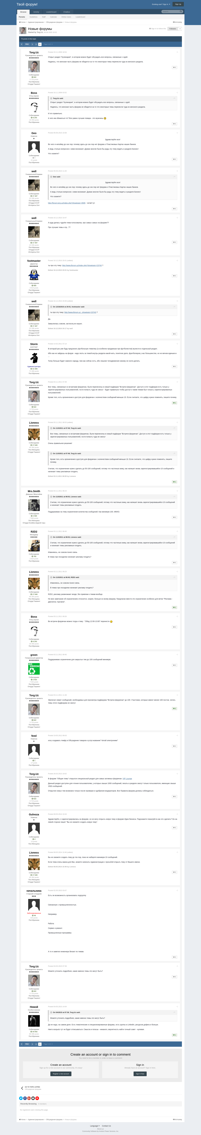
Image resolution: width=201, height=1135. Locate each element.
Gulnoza (34, 814)
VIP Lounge (128, 779)
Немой (34, 1006)
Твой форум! (27, 4)
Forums (22, 17)
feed (34, 735)
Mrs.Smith (34, 491)
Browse (23, 12)
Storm (34, 344)
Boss (34, 92)
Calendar (53, 17)
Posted (58, 52)
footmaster (34, 260)
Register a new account (61, 1074)
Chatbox (66, 12)
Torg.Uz (40, 32)
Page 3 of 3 (48, 44)
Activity (36, 12)
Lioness (34, 422)
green (34, 654)
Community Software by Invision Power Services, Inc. (100, 1131)
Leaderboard (80, 17)
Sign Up (178, 4)
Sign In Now (140, 1074)
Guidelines (33, 17)
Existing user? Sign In (161, 4)
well (34, 171)
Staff (44, 17)
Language (95, 1126)
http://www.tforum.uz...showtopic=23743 (81, 312)
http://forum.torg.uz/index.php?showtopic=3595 (67, 203)
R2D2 (34, 531)
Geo (34, 133)
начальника (34, 890)
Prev (27, 44)
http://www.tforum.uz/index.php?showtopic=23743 (82, 265)
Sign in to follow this (158, 29)
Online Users (66, 17)
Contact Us (106, 1126)
